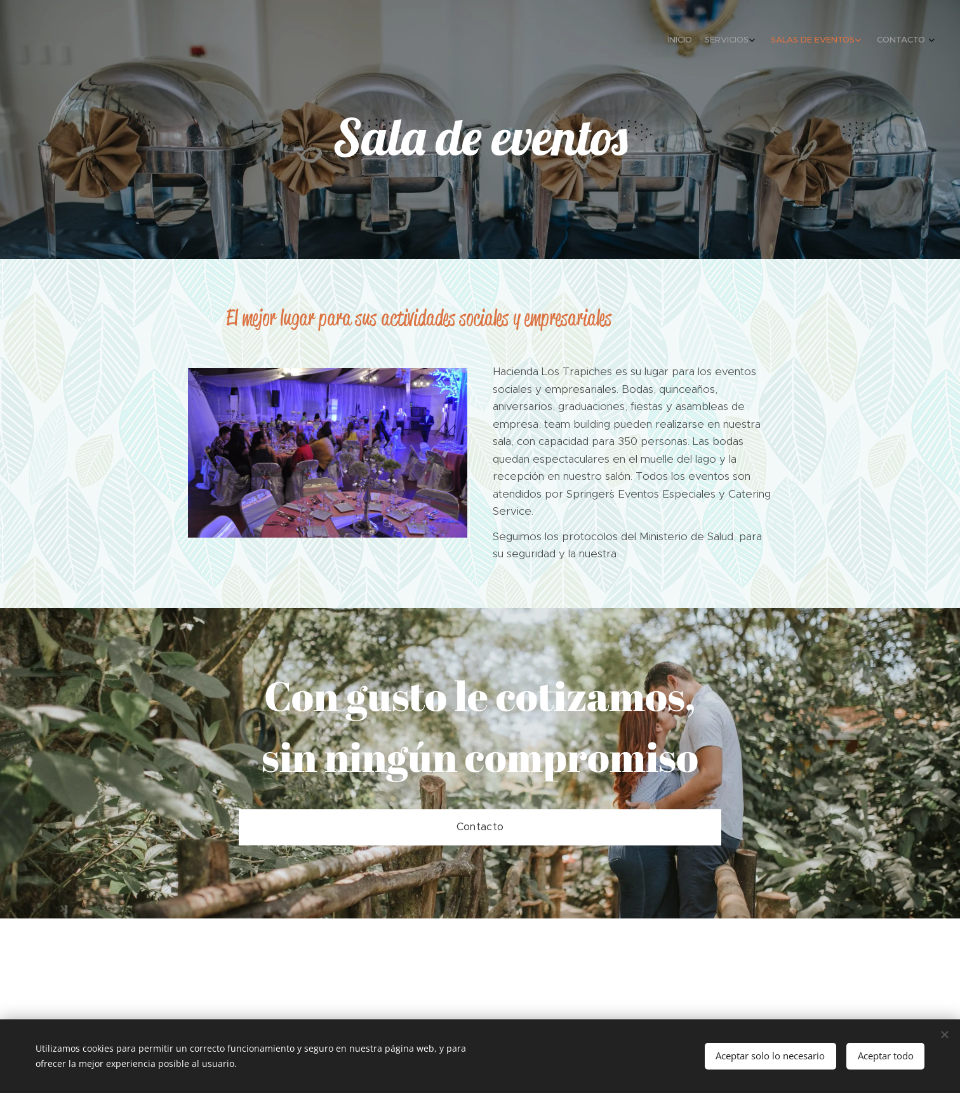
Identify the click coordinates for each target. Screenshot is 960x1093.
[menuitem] (869, 41)
